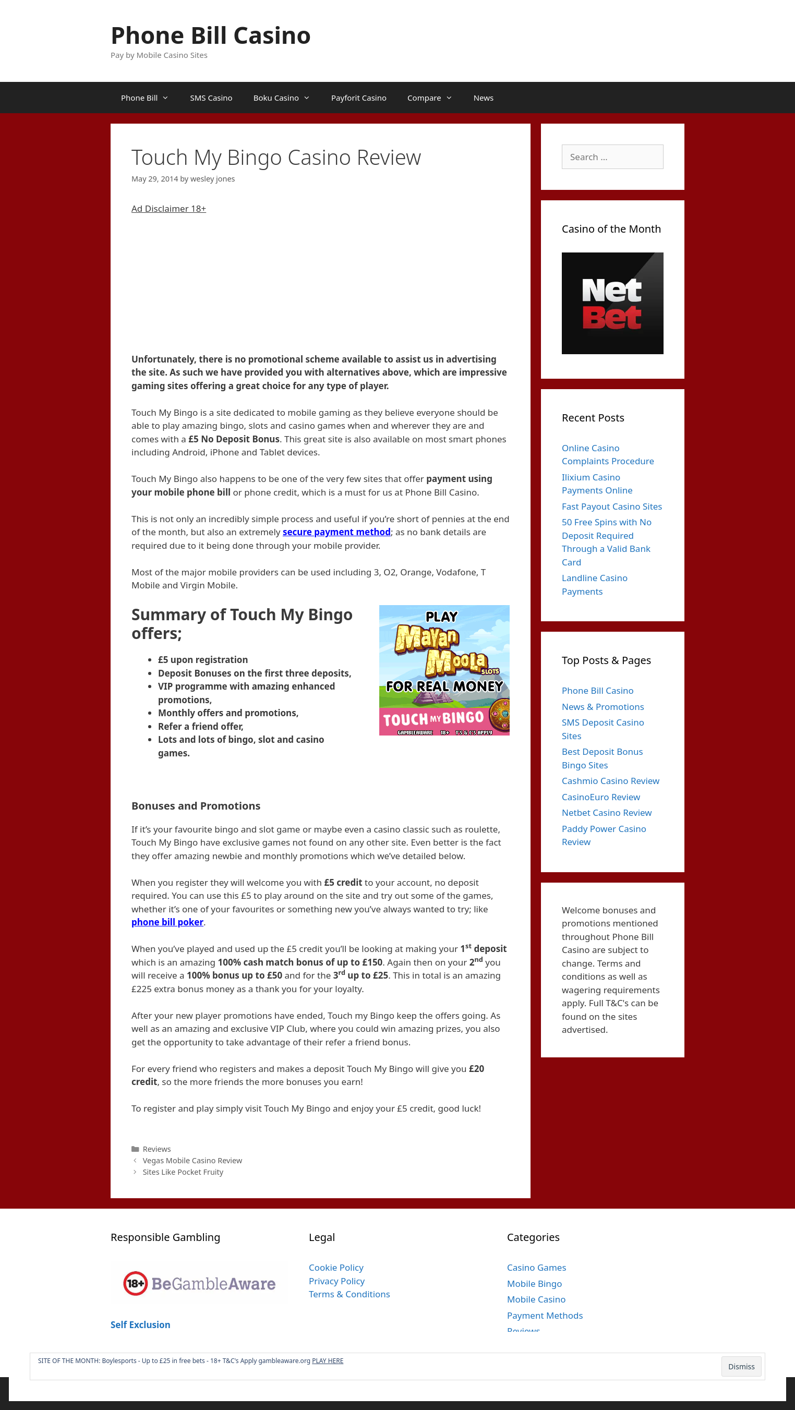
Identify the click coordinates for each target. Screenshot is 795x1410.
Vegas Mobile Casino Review (193, 1160)
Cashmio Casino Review (610, 781)
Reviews (157, 1149)
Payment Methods (545, 1315)
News (484, 97)
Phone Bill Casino (211, 35)
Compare (435, 97)
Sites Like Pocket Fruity (183, 1172)
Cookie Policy (336, 1267)
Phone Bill (150, 97)
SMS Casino (211, 97)
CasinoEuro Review (601, 797)
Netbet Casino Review (607, 812)
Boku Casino (287, 97)
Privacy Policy (337, 1281)
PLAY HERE (327, 1360)
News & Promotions (603, 707)
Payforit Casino (359, 97)
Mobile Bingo (534, 1284)
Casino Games (537, 1267)
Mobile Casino (536, 1299)
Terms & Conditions (349, 1294)
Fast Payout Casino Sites (612, 506)
